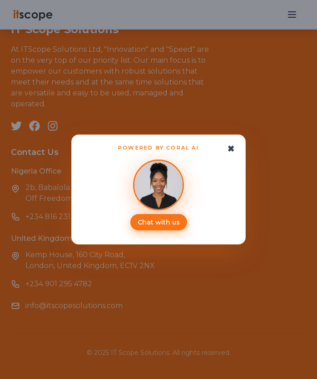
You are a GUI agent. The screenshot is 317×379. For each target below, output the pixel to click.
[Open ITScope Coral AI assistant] (158, 195)
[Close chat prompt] (231, 148)
